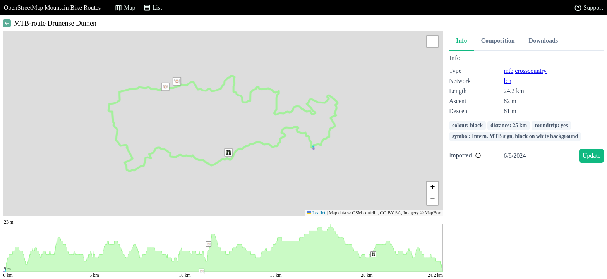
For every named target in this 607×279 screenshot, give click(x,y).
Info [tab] (461, 40)
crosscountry (531, 70)
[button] (165, 86)
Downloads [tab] (543, 40)
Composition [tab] (497, 40)
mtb (508, 70)
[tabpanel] (526, 110)
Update (591, 155)
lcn (507, 81)
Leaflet (316, 212)
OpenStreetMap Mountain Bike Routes (52, 7)
